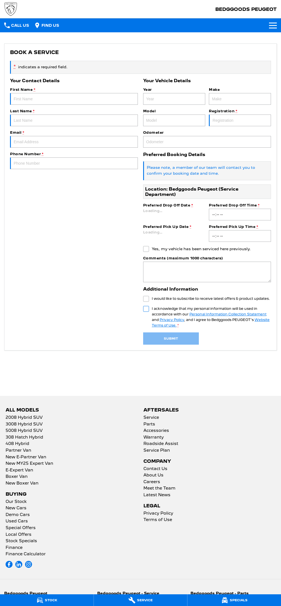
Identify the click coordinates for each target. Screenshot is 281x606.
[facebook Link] (9, 564)
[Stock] (47, 600)
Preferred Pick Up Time (240, 233)
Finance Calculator (26, 554)
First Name (74, 96)
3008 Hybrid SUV (24, 424)
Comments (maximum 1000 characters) (207, 269)
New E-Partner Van (26, 457)
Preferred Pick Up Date (174, 233)
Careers (151, 482)
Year (174, 96)
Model (174, 117)
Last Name (74, 117)
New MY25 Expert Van (29, 463)
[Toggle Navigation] (273, 25)
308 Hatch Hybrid (24, 437)
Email (74, 139)
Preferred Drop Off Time (240, 211)
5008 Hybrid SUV (24, 431)
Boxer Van (17, 476)
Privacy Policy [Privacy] (172, 320)
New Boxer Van (22, 483)
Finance (14, 548)
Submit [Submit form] (171, 338)
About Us (153, 475)
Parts (149, 424)
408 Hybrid (17, 444)
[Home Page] (10, 9)
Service (151, 417)
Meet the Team (159, 488)
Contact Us (155, 469)
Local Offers (18, 534)
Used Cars (17, 521)
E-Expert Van (19, 470)
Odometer (207, 139)
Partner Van (18, 450)
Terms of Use (157, 520)
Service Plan (156, 450)
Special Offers (21, 528)
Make (240, 96)
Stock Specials (21, 541)
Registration (240, 117)
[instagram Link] (28, 564)
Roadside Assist (160, 444)
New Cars (16, 508)
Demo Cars (18, 515)
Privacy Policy (158, 513)
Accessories (156, 431)
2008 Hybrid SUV (24, 417)
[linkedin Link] (18, 564)
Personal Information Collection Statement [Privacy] (228, 314)
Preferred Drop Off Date (174, 211)
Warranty (153, 437)
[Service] (140, 600)
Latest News (156, 495)
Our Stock (16, 502)
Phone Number (74, 160)
